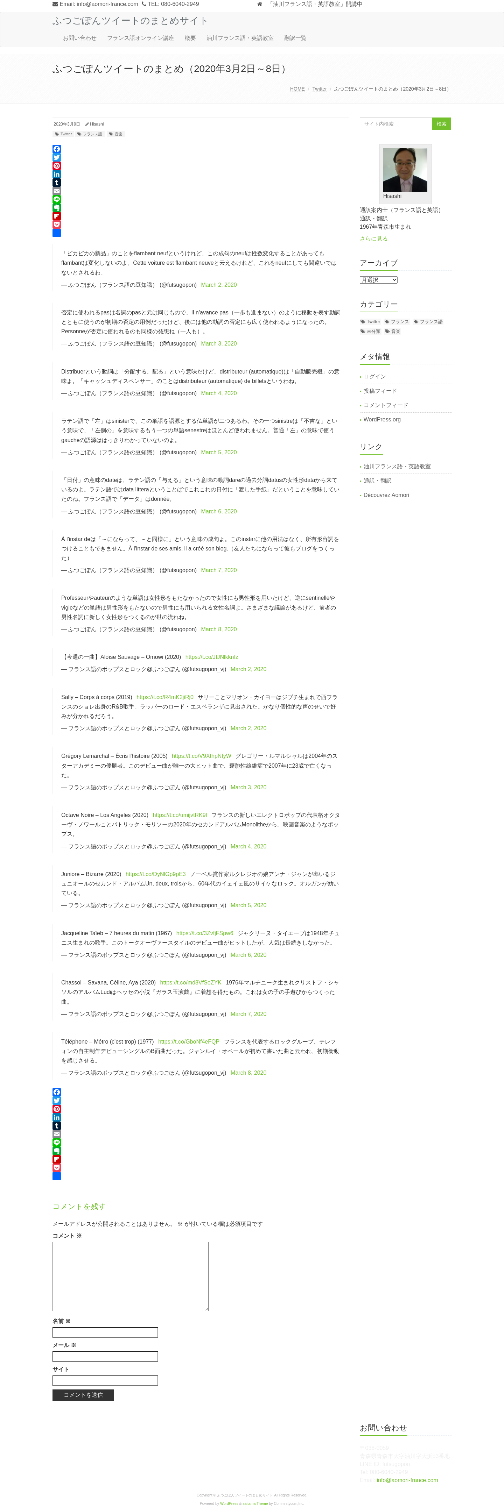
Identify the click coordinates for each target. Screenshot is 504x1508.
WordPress (229, 1504)
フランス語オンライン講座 (140, 38)
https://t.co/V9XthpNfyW (201, 756)
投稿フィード (380, 391)
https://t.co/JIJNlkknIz (212, 657)
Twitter (320, 89)
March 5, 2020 (219, 452)
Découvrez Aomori (387, 495)
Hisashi (97, 124)
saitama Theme (255, 1504)
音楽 (118, 134)
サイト (60, 1369)
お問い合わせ (80, 38)
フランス (400, 321)
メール (64, 1345)
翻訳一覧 (295, 38)
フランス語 (92, 134)
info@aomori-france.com (107, 4)
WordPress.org (382, 419)
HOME (297, 89)
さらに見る (374, 239)
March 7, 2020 (219, 570)
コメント (67, 1236)
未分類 (373, 331)
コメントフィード (386, 405)
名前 (61, 1321)
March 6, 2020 (219, 511)
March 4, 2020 (219, 393)
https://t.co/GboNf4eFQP (188, 1042)
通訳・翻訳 (378, 481)
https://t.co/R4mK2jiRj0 (165, 697)
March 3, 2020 (219, 344)
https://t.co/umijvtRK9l (180, 815)
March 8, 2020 (219, 629)
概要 (190, 38)
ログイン (375, 376)
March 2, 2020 (219, 285)
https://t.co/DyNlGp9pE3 (156, 874)
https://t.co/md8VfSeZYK (191, 983)
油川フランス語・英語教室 (240, 38)
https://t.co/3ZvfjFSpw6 (204, 933)
